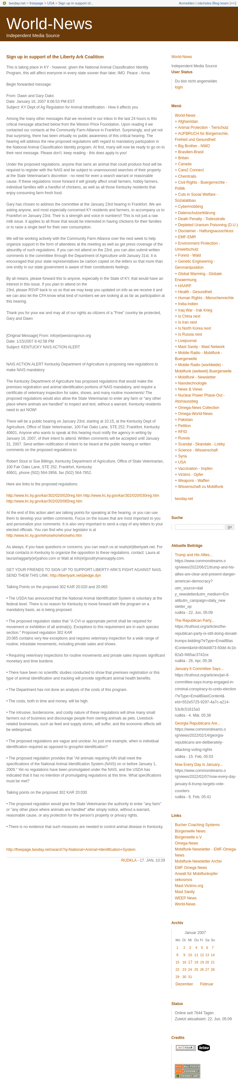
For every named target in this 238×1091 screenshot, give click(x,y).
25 (196, 969)
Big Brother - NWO (194, 146)
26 (202, 969)
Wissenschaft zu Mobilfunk (200, 486)
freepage (36, 3)
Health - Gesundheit (195, 292)
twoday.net (17, 3)
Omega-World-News (195, 413)
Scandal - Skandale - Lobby (201, 444)
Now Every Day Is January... (199, 764)
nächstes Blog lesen (212, 3)
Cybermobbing (190, 206)
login (179, 87)
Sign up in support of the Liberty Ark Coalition (55, 56)
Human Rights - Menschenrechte (206, 298)
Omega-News (186, 843)
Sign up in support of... (75, 3)
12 (202, 955)
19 (202, 962)
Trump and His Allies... (194, 555)
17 (190, 962)
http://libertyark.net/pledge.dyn (75, 575)
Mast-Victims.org (189, 886)
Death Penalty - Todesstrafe (201, 219)
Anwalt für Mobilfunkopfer (196, 873)
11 (196, 955)
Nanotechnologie (192, 383)
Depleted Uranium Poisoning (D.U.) (208, 225)
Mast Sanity (185, 892)
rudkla (128, 860)
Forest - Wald (189, 255)
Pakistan (185, 419)
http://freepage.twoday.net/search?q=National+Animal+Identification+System (71, 849)
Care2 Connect (191, 170)
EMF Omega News (191, 867)
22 (177, 969)
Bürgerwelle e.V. (188, 837)
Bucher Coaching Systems (197, 825)
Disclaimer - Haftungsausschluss (205, 231)
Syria (182, 456)
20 (207, 962)
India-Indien (188, 304)
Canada (184, 164)
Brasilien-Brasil (190, 152)
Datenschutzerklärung (196, 213)
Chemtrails (187, 176)
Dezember (184, 984)
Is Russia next (190, 334)
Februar (206, 984)
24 (190, 969)
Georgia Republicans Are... (197, 723)
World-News (49, 24)
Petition (184, 426)
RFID (182, 432)
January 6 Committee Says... (199, 669)
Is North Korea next (194, 328)
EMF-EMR (187, 237)
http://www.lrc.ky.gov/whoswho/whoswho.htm (44, 535)
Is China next (189, 316)
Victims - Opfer (190, 474)
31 (190, 977)
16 (184, 962)
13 (207, 955)
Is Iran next (187, 322)
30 (184, 977)
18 (196, 962)
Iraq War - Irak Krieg (195, 310)
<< (233, 3)
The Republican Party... (195, 620)
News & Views (190, 389)
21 (213, 962)
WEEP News (185, 898)
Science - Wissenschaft (198, 450)
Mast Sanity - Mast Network (201, 347)
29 (177, 977)
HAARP (184, 286)
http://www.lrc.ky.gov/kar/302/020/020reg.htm (44, 495)
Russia (184, 438)
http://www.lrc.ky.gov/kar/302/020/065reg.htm (44, 501)
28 (213, 969)
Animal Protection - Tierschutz (203, 127)
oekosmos (183, 879)
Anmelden (187, 3)
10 (190, 955)
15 (177, 962)
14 (213, 955)
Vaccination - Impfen (195, 468)
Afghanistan (188, 121)
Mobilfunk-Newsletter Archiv (198, 861)
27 (207, 969)
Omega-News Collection (198, 407)
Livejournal (187, 340)
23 (184, 969)
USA (51, 3)
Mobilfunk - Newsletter (197, 377)
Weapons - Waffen (193, 480)
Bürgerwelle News (190, 831)
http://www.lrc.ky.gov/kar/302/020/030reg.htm (121, 495)
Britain (183, 158)
